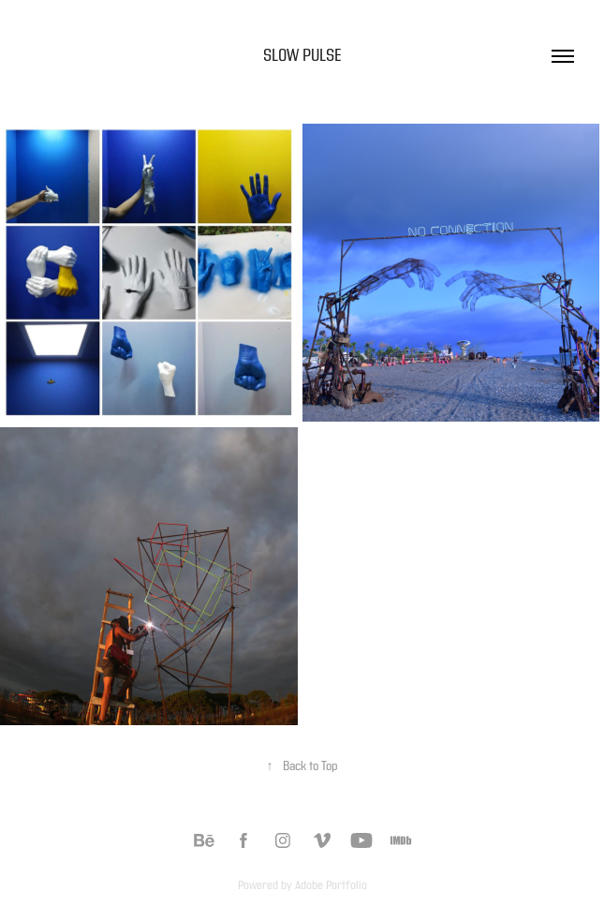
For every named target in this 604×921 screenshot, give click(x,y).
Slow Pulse (302, 56)
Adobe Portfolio (331, 885)
